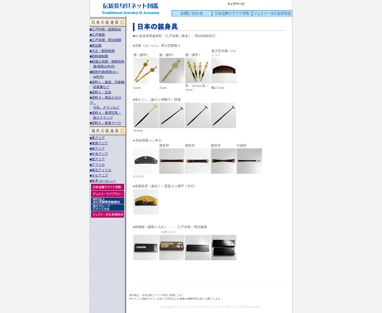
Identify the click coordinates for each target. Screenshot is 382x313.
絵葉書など (101, 87)
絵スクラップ (103, 117)
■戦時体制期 (99, 56)
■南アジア (97, 148)
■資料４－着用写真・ (106, 113)
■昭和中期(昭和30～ (104, 72)
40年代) (98, 77)
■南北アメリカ (101, 170)
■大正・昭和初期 (102, 51)
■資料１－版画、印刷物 (107, 82)
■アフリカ (97, 165)
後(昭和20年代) (104, 66)
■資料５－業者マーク (106, 123)
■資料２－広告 (101, 92)
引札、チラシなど (106, 107)
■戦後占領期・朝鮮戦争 (107, 61)
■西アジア (97, 159)
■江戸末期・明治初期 (106, 40)
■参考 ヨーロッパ (103, 181)
